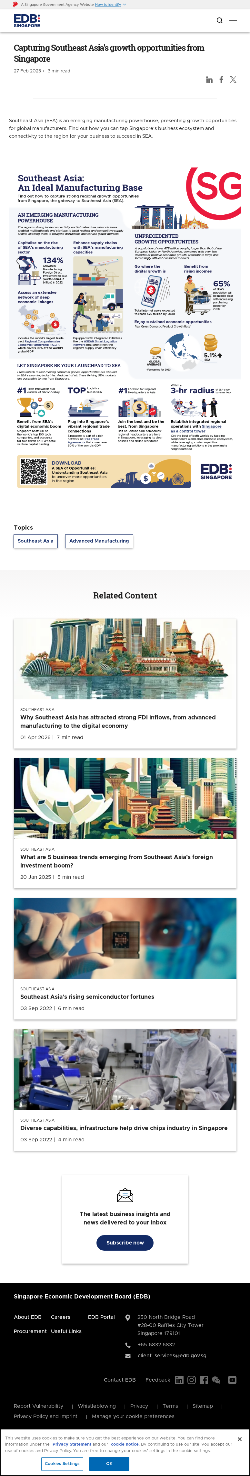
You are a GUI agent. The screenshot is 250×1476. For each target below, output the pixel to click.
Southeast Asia (36, 541)
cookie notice (125, 1444)
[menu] (233, 20)
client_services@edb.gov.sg (172, 1355)
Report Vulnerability (38, 1406)
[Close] (240, 1439)
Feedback (157, 1380)
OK (109, 1464)
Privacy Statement (72, 1444)
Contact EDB (120, 1380)
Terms (170, 1406)
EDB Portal (101, 1317)
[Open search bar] (220, 20)
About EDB (28, 1317)
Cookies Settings (62, 1464)
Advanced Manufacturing (99, 541)
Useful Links (66, 1331)
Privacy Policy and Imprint (45, 1416)
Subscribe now (125, 1242)
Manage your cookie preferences (133, 1416)
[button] (110, 4)
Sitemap (203, 1406)
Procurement (30, 1331)
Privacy (139, 1406)
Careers (60, 1317)
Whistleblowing (97, 1406)
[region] (125, 1452)
